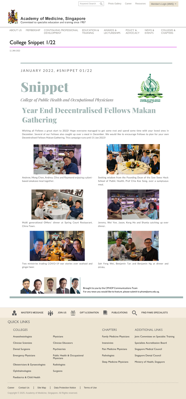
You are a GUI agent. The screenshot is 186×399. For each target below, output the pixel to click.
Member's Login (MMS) (162, 4)
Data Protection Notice (65, 387)
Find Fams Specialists (154, 312)
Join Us (62, 312)
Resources (140, 3)
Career (128, 3)
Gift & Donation (89, 312)
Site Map (41, 387)
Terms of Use (90, 387)
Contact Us (24, 387)
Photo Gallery (114, 3)
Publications (120, 312)
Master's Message (32, 312)
